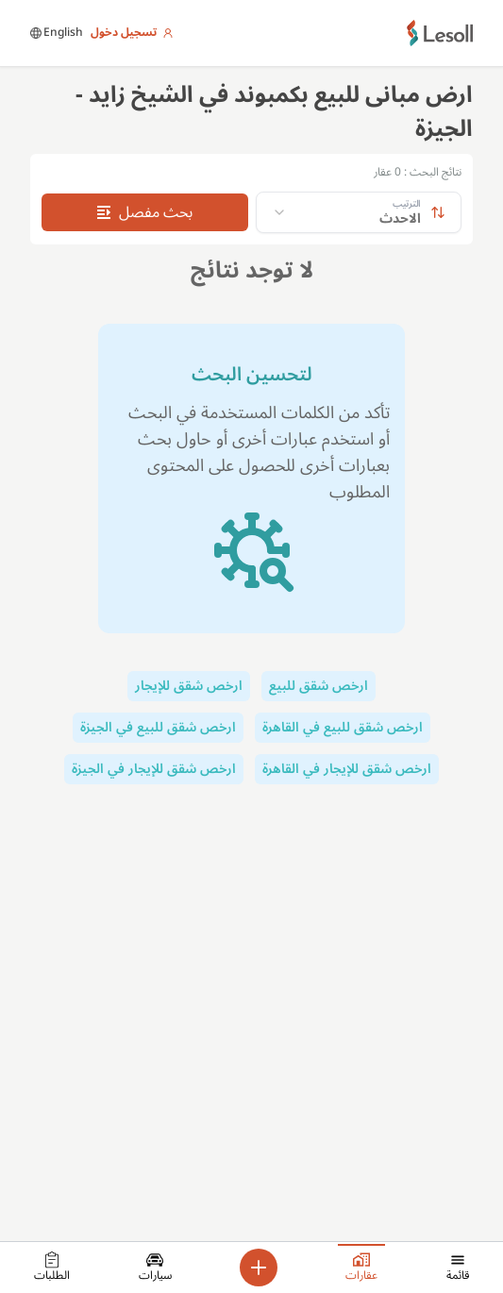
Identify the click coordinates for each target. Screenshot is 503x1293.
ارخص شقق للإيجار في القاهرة (346, 768)
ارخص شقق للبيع (318, 685)
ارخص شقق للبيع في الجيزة (158, 727)
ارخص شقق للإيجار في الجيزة (154, 768)
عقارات (361, 1267)
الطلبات (52, 1269)
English (56, 33)
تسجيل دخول (132, 33)
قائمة (457, 1269)
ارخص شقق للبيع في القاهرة (342, 727)
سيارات (155, 1269)
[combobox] (358, 212)
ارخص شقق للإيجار (189, 685)
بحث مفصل (144, 212)
